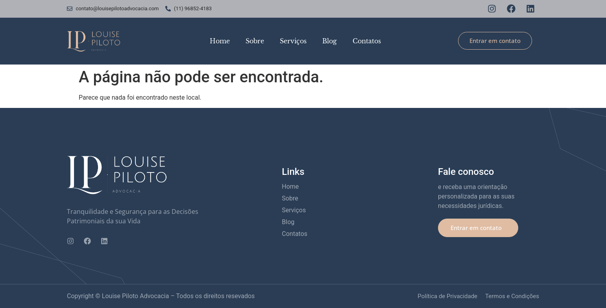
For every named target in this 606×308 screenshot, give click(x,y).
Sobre (255, 41)
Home (220, 41)
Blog (329, 41)
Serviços (293, 41)
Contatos (367, 41)
